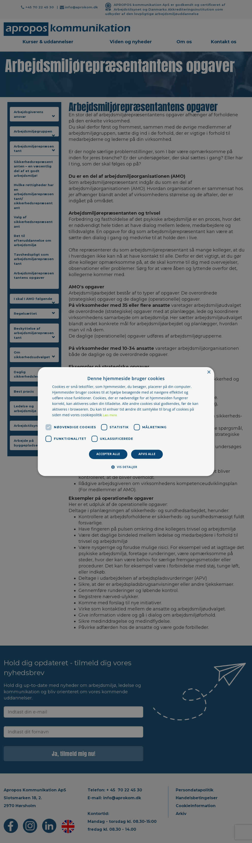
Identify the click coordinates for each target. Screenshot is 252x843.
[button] (126, 467)
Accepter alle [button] (108, 454)
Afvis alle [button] (147, 454)
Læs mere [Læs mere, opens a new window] (110, 415)
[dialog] (126, 421)
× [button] (208, 372)
